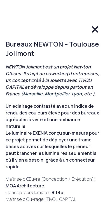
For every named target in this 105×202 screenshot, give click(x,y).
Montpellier (57, 94)
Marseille (33, 94)
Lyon (77, 94)
